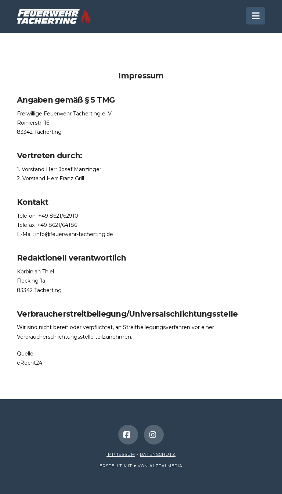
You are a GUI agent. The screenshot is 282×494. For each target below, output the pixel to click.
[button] (255, 16)
